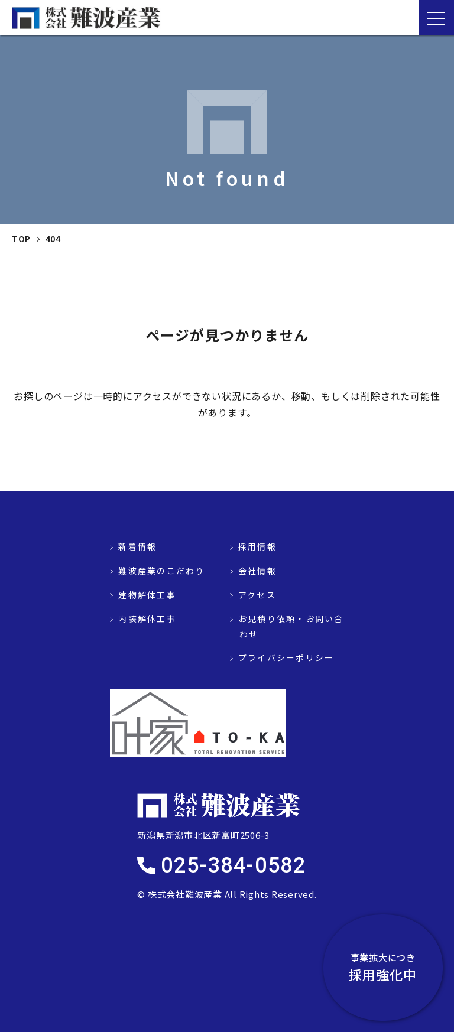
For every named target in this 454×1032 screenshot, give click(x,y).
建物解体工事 (147, 595)
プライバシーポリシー (286, 657)
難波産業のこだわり (161, 571)
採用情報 (257, 546)
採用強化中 (389, 967)
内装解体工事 (147, 618)
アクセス (257, 595)
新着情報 (137, 546)
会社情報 (257, 571)
